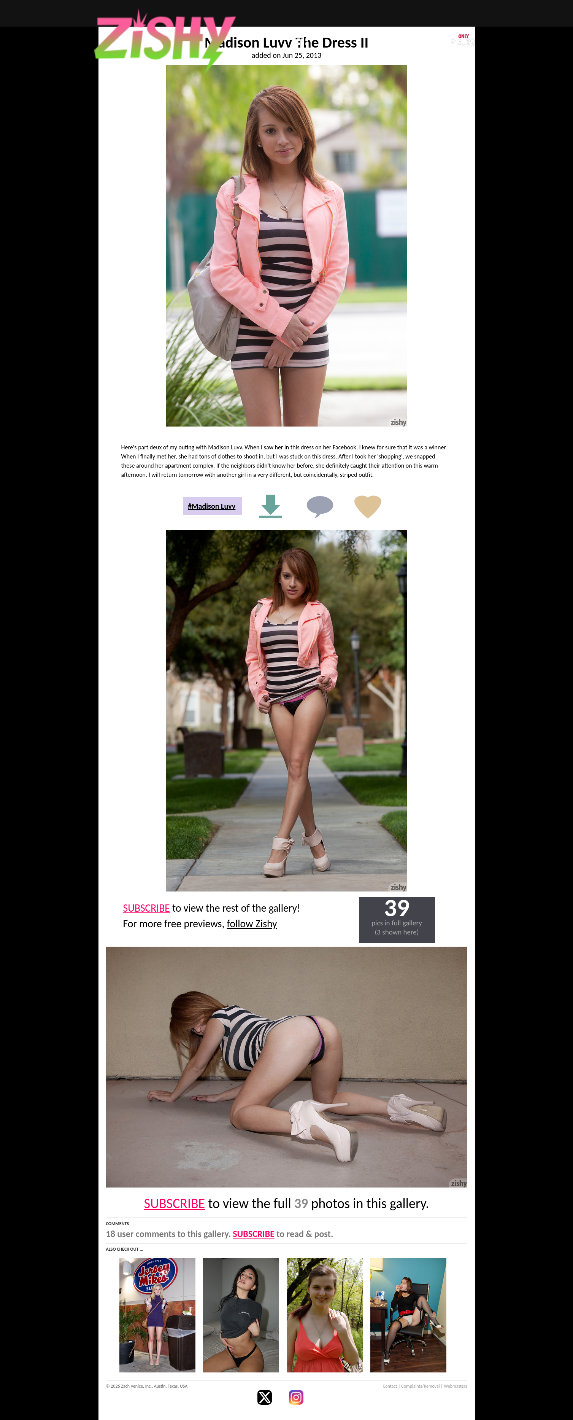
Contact (390, 1386)
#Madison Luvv (211, 506)
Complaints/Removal (420, 1386)
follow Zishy (252, 923)
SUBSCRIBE (146, 908)
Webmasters (455, 1386)
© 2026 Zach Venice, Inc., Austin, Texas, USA (147, 1386)
